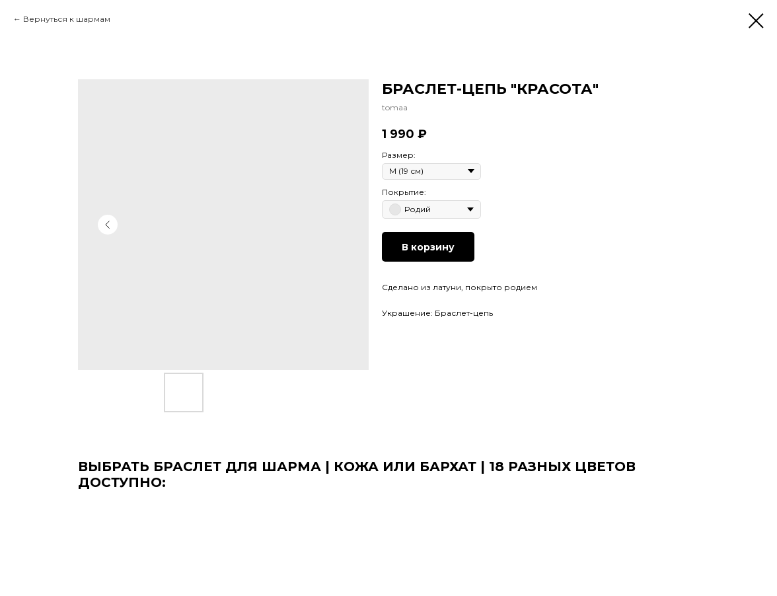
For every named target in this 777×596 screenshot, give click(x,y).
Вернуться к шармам (66, 19)
